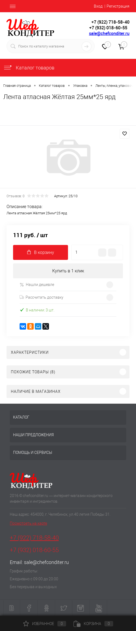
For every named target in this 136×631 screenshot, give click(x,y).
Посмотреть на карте (28, 523)
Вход (98, 6)
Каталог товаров (28, 68)
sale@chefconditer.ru (109, 33)
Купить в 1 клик (68, 270)
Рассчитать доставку (41, 297)
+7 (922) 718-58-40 (34, 538)
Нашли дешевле (37, 284)
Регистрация (118, 6)
